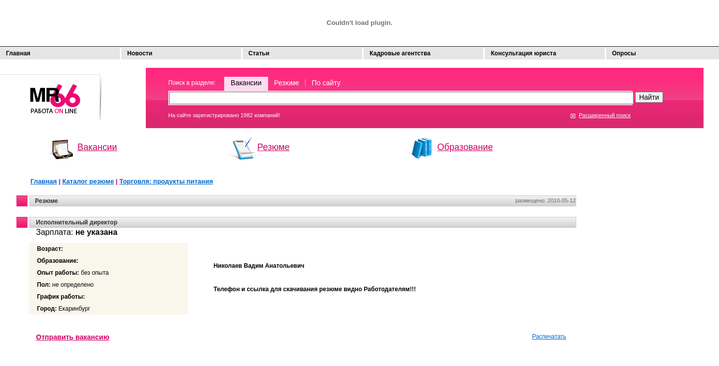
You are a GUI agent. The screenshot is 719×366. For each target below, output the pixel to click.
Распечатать (549, 336)
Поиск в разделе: (192, 82)
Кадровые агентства (399, 53)
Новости (139, 53)
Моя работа (50, 92)
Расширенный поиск (605, 115)
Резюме (286, 83)
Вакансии (246, 83)
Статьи (259, 53)
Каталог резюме (88, 181)
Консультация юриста (523, 53)
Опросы (624, 53)
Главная (18, 53)
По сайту (326, 83)
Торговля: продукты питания (166, 181)
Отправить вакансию (72, 337)
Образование (465, 147)
